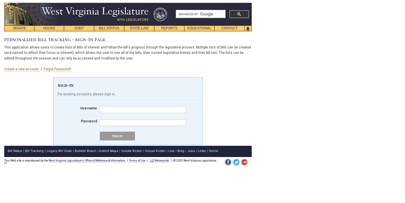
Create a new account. (21, 69)
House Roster (155, 151)
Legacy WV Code (59, 151)
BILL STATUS (109, 28)
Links (202, 151)
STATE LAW (139, 28)
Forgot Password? (57, 69)
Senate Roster (131, 151)
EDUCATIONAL (199, 28)
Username (88, 108)
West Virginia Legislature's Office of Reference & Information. (87, 160)
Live (171, 151)
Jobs (191, 151)
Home (213, 151)
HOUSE (49, 28)
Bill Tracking (34, 151)
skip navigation (163, 4)
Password (89, 121)
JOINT (79, 28)
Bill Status (15, 151)
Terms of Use (137, 160)
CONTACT (229, 28)
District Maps (108, 151)
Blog (180, 151)
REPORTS (169, 28)
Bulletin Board (85, 151)
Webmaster (159, 160)
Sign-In (117, 136)
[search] (200, 14)
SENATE (19, 28)
